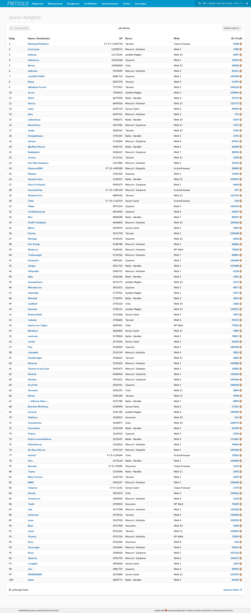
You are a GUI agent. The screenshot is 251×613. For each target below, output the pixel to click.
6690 (236, 238)
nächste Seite (231, 28)
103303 (234, 520)
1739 (236, 487)
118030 (234, 514)
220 (236, 200)
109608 (234, 233)
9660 (236, 184)
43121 (235, 70)
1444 (236, 227)
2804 (236, 390)
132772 (234, 103)
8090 (236, 401)
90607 (235, 211)
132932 (234, 574)
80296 (235, 152)
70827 (235, 336)
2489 (236, 330)
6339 (236, 119)
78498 (235, 444)
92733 (235, 97)
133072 (234, 309)
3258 (236, 157)
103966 (234, 493)
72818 (235, 249)
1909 (236, 130)
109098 (234, 411)
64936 (235, 579)
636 (236, 541)
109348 (234, 449)
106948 (234, 346)
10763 (235, 162)
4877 (236, 287)
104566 (234, 222)
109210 (234, 206)
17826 (235, 455)
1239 (236, 563)
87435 (235, 141)
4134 (236, 271)
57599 (235, 81)
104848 (234, 460)
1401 (236, 471)
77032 (235, 325)
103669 (234, 531)
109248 (234, 76)
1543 (236, 466)
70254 (235, 60)
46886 (235, 244)
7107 (236, 124)
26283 (235, 341)
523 (236, 417)
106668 (234, 260)
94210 (235, 319)
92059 (235, 547)
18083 (235, 168)
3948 (236, 395)
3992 (236, 314)
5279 (236, 281)
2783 (236, 433)
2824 (236, 298)
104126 (234, 87)
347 (236, 189)
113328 (234, 509)
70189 (235, 503)
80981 (235, 254)
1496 (236, 276)
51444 (235, 173)
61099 (235, 428)
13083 (235, 368)
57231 (235, 406)
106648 (234, 482)
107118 (234, 552)
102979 (234, 422)
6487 (236, 54)
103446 (234, 92)
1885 (236, 357)
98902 (235, 568)
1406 (236, 525)
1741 (236, 135)
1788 (236, 49)
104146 (234, 379)
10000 (235, 65)
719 (236, 114)
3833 (236, 352)
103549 (234, 179)
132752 (234, 195)
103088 (234, 363)
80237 (235, 217)
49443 (235, 108)
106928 (234, 384)
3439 (236, 476)
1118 (236, 498)
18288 (235, 146)
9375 (236, 292)
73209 (235, 536)
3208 (236, 43)
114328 (234, 374)
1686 (236, 303)
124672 (234, 558)
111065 (234, 438)
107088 (234, 265)
